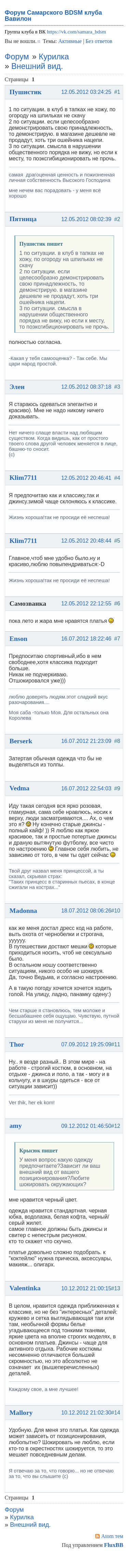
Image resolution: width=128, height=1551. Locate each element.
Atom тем (112, 1536)
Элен (17, 386)
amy (16, 1125)
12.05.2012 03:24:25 (86, 92)
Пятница (23, 218)
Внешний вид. (37, 66)
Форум (17, 56)
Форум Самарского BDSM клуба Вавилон (53, 15)
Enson (19, 638)
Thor (17, 1044)
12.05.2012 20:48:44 (86, 541)
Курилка (54, 56)
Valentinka (25, 1288)
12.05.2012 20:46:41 (86, 478)
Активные (70, 41)
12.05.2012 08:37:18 (86, 387)
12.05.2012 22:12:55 (86, 603)
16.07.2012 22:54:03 (86, 788)
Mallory (21, 1412)
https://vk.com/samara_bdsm (76, 31)
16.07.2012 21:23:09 (86, 741)
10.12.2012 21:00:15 (86, 1288)
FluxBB (113, 1545)
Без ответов (99, 41)
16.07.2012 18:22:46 (86, 639)
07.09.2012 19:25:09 (86, 1044)
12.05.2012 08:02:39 (86, 219)
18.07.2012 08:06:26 (86, 911)
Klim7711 (23, 477)
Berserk (21, 741)
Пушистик (26, 92)
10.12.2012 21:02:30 (86, 1413)
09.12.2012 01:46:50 (86, 1126)
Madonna (23, 910)
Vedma (19, 788)
